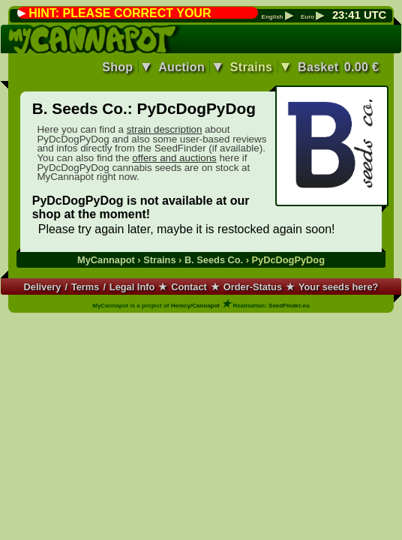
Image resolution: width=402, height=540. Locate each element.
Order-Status (253, 286)
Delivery (43, 286)
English (277, 17)
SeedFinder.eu (289, 305)
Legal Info (132, 286)
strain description (164, 129)
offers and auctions (174, 158)
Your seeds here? (338, 286)
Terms (85, 286)
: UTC (359, 15)
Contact (189, 286)
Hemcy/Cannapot (195, 305)
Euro (312, 17)
